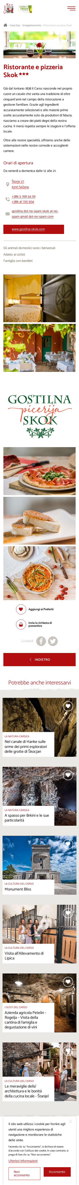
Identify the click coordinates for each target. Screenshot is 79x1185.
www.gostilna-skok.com (28, 229)
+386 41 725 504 (23, 202)
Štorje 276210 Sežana (20, 184)
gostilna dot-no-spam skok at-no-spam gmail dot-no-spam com (35, 213)
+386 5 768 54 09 (23, 196)
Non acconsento (22, 1173)
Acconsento (57, 1172)
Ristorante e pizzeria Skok (57, 25)
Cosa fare (15, 25)
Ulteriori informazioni (22, 1161)
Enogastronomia (32, 25)
